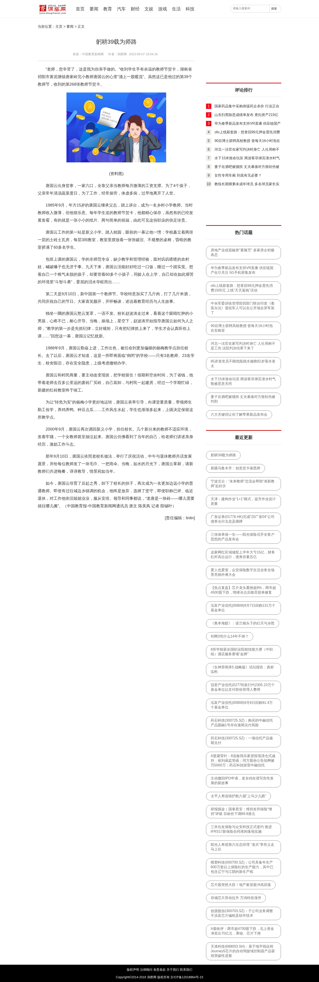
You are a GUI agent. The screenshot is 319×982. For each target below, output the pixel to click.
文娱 (148, 8)
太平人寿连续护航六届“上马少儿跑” (238, 796)
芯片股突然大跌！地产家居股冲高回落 (241, 885)
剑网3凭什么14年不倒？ (230, 636)
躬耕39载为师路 (223, 455)
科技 (190, 8)
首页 (80, 8)
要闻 (93, 8)
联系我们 (186, 969)
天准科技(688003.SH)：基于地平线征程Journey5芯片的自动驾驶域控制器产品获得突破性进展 (243, 951)
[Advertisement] (243, 54)
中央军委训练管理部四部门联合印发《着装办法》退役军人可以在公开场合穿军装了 (242, 308)
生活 (176, 8)
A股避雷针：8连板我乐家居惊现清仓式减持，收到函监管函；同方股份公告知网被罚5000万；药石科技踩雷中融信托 (243, 760)
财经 (135, 8)
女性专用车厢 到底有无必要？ (237, 175)
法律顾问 (146, 969)
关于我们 (173, 969)
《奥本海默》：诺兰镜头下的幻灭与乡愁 (242, 623)
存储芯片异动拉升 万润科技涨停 (236, 898)
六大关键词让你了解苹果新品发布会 (239, 414)
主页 (58, 26)
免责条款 (159, 969)
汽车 (121, 8)
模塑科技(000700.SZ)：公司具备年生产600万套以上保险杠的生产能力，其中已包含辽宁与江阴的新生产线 (242, 867)
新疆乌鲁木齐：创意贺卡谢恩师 (235, 468)
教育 (107, 8)
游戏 (162, 8)
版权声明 (133, 969)
